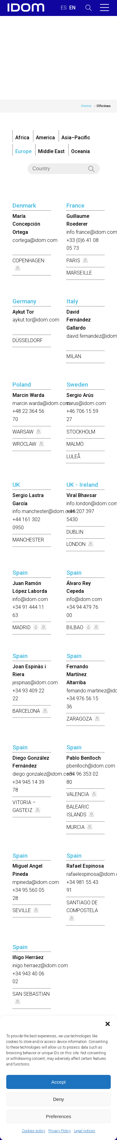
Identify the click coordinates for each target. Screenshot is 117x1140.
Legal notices (84, 1131)
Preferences (58, 1116)
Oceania (80, 151)
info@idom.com (30, 599)
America (45, 138)
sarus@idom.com (86, 403)
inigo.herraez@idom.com (40, 965)
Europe (23, 151)
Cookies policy (33, 1131)
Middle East (51, 151)
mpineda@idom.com (35, 882)
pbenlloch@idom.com (90, 766)
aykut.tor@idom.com (35, 320)
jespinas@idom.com (35, 683)
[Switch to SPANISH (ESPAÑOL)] (64, 8)
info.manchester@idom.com (44, 511)
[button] (108, 1024)
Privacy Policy (59, 1131)
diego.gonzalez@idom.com (43, 774)
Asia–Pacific (75, 138)
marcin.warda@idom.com (41, 403)
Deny (58, 1099)
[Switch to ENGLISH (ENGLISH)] (72, 8)
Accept (58, 1082)
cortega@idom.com (34, 240)
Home (86, 106)
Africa (22, 138)
